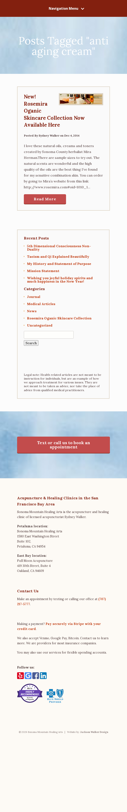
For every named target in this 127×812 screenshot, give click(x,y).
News (31, 311)
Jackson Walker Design (94, 732)
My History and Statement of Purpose (59, 264)
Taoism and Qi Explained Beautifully (58, 256)
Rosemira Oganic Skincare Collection (59, 318)
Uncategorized (39, 325)
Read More (45, 199)
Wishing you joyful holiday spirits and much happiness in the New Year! (60, 279)
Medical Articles (41, 304)
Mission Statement (43, 271)
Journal (33, 297)
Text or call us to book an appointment (63, 444)
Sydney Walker (49, 135)
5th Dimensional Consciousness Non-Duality (59, 247)
